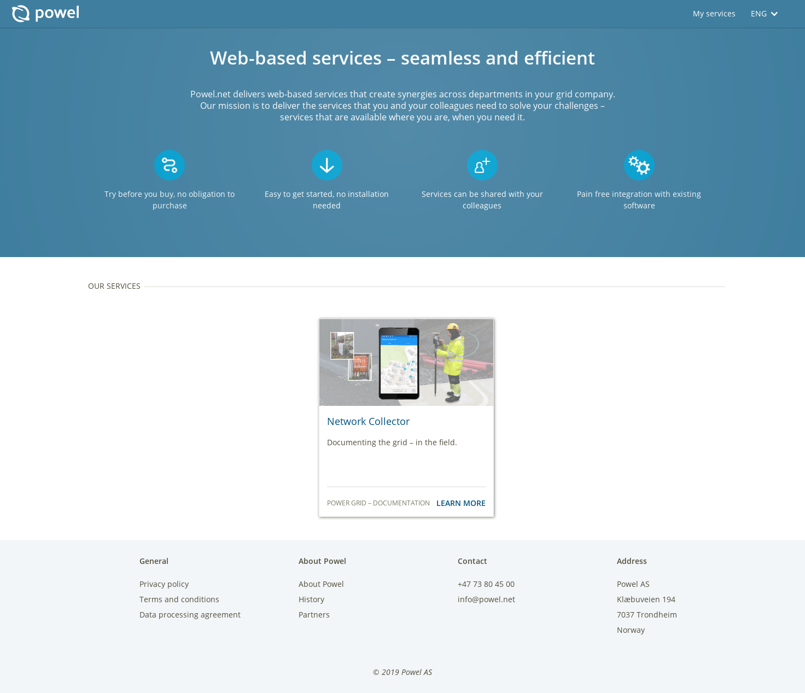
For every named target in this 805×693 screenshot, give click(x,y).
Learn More (461, 503)
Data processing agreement (190, 614)
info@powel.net (486, 599)
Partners (314, 614)
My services (714, 13)
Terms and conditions (179, 599)
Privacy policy (164, 584)
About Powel (321, 584)
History (311, 599)
